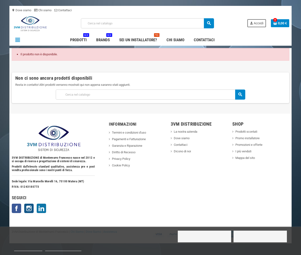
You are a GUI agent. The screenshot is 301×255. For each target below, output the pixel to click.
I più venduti (243, 151)
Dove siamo (21, 10)
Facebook (16, 208)
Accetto (260, 236)
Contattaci (63, 10)
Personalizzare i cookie (63, 249)
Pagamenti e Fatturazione (129, 139)
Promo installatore (247, 138)
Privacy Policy (121, 159)
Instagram (29, 208)
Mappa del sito (245, 158)
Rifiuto (204, 236)
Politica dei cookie (28, 249)
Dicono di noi (182, 151)
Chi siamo (42, 10)
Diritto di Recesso (123, 152)
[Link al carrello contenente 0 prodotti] (280, 23)
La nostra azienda (185, 131)
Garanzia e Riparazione (127, 145)
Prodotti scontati (246, 131)
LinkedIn (41, 208)
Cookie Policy (121, 165)
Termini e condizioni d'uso (129, 132)
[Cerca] (147, 23)
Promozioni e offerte (248, 144)
